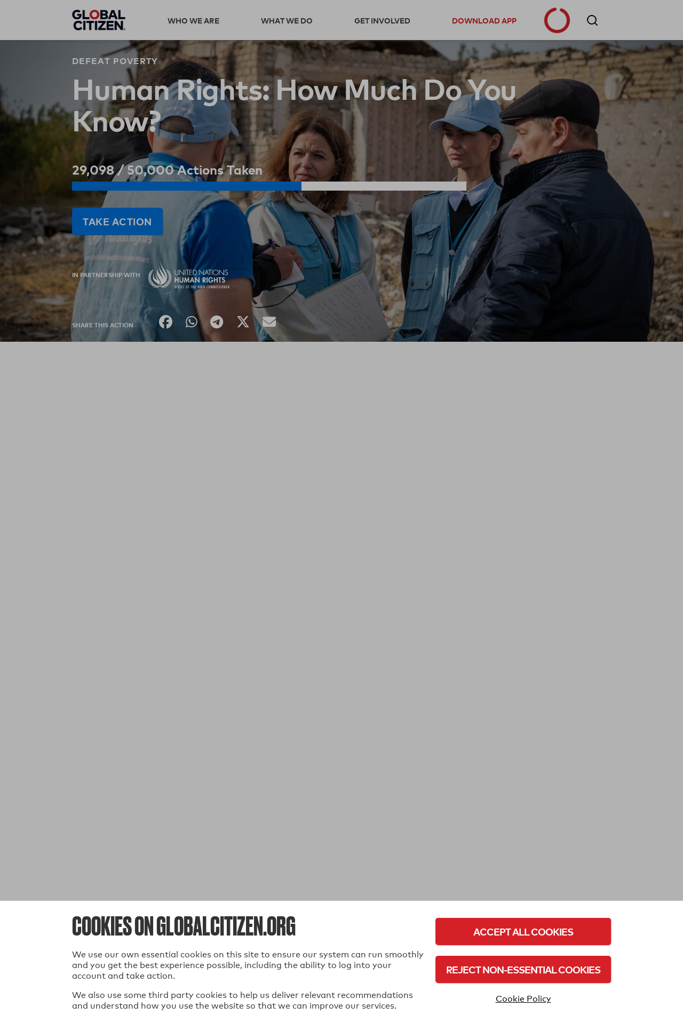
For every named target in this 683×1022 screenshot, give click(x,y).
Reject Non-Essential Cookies (523, 969)
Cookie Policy (523, 999)
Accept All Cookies (523, 931)
